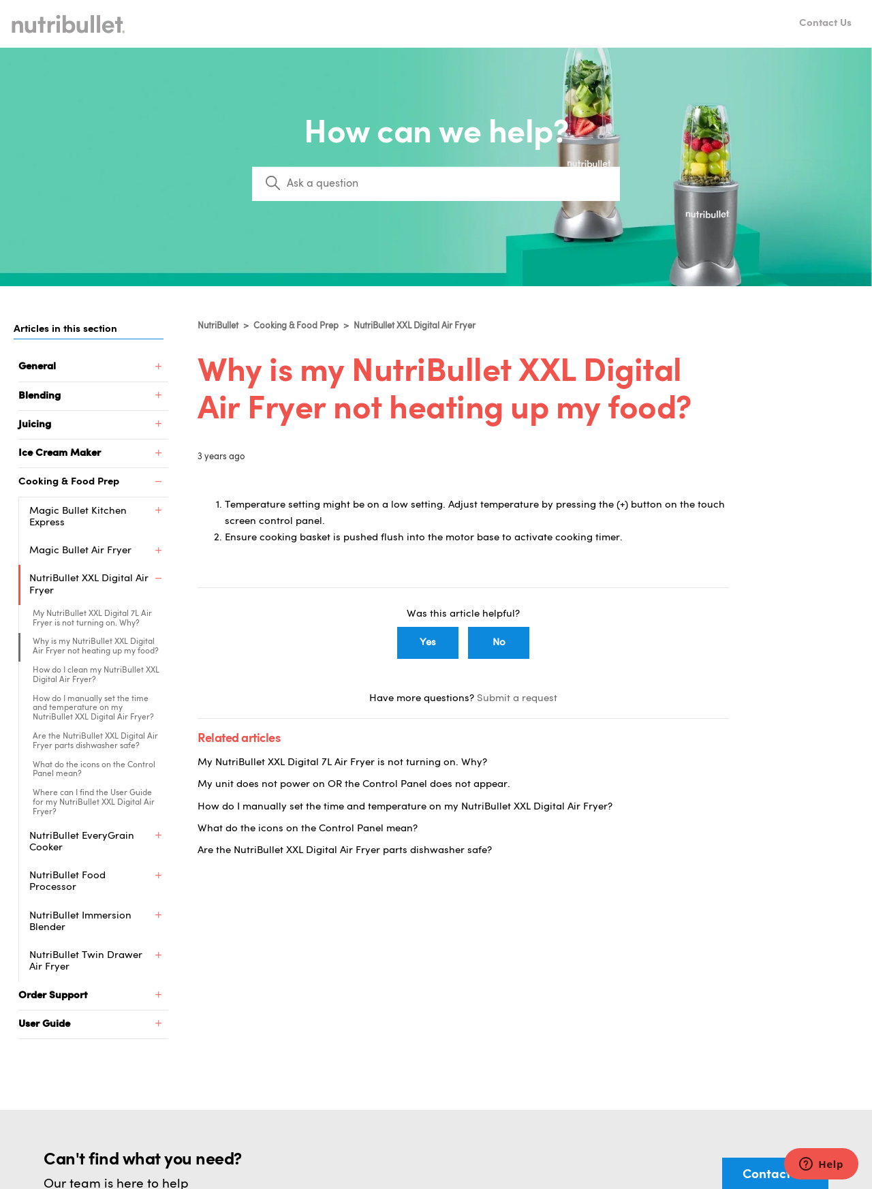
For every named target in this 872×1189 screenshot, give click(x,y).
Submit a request (517, 699)
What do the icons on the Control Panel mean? (94, 770)
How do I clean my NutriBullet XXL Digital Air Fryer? (96, 675)
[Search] (436, 184)
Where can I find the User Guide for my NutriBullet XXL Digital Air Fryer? (94, 802)
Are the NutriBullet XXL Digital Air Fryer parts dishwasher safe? (95, 741)
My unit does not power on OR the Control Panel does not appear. (354, 784)
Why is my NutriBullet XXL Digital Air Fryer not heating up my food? (96, 646)
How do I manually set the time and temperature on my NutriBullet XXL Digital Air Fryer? (93, 708)
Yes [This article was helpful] (428, 643)
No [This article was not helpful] (499, 643)
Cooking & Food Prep (296, 326)
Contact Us (825, 23)
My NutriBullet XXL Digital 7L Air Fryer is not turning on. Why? (92, 619)
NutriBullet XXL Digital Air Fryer (415, 326)
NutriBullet (218, 326)
